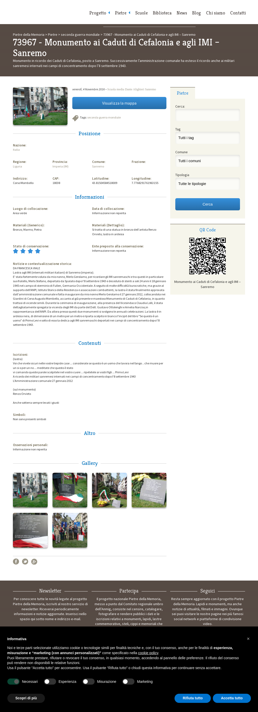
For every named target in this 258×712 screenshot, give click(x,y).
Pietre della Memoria (48, 12)
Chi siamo (215, 13)
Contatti (238, 13)
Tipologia (182, 175)
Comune (181, 152)
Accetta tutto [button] (232, 698)
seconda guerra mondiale (104, 117)
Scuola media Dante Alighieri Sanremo (131, 89)
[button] (248, 639)
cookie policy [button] (148, 653)
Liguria (17, 166)
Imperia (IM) (60, 166)
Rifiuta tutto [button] (193, 698)
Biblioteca (162, 13)
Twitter (25, 561)
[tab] (182, 93)
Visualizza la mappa (119, 103)
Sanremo (98, 166)
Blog (196, 13)
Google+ (34, 561)
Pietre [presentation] (182, 93)
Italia (16, 149)
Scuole (141, 13)
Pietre (120, 13)
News (182, 13)
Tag (178, 129)
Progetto (97, 13)
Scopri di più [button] (26, 698)
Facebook (16, 561)
